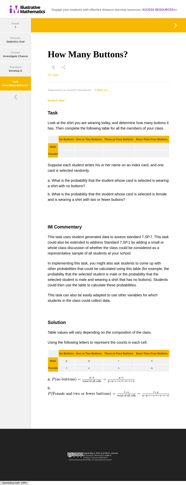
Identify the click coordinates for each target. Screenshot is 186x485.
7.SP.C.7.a (100, 90)
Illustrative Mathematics (95, 455)
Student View (56, 100)
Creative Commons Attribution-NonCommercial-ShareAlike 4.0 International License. (90, 459)
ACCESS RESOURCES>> (159, 9)
